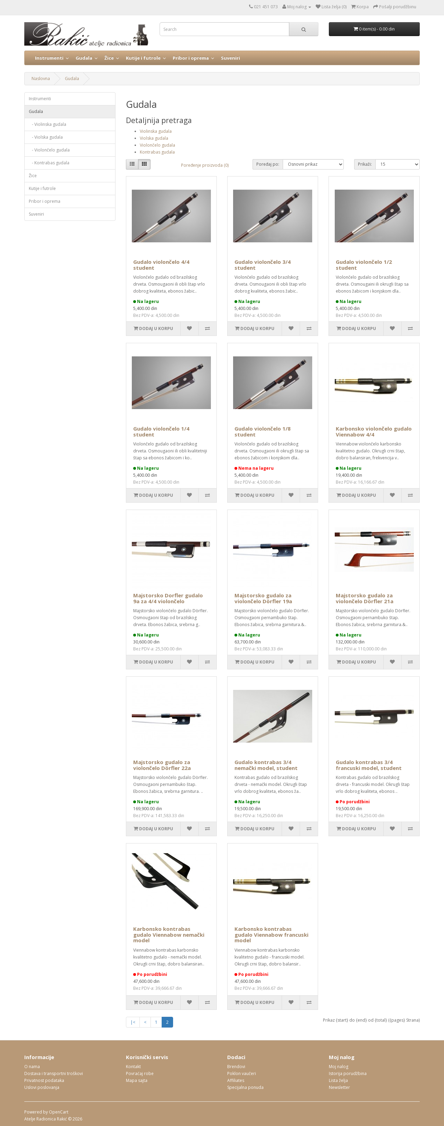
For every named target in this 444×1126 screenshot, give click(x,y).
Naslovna (41, 78)
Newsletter (339, 1087)
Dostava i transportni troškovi (53, 1073)
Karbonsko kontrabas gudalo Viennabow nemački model (168, 934)
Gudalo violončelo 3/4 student (262, 264)
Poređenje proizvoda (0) (205, 165)
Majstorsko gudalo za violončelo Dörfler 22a (162, 765)
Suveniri (230, 58)
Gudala (84, 58)
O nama (32, 1066)
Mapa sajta (136, 1080)
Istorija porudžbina (348, 1073)
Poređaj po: (267, 164)
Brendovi (236, 1066)
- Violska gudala (46, 137)
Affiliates (235, 1080)
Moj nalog (338, 1066)
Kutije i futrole (143, 58)
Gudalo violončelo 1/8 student (262, 431)
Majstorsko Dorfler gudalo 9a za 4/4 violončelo (168, 598)
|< (132, 1022)
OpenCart (58, 1112)
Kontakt (133, 1066)
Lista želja (338, 1080)
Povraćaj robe (140, 1073)
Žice (109, 58)
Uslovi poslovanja (41, 1087)
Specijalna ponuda (245, 1087)
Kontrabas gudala (157, 152)
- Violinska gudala (47, 124)
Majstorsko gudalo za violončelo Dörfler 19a (263, 598)
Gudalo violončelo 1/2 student (364, 264)
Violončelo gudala (157, 145)
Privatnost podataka (44, 1080)
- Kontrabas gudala (49, 163)
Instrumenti (49, 58)
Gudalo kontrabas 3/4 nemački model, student (266, 765)
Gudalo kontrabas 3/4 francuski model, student (369, 765)
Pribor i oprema (191, 58)
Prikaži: (365, 164)
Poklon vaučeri (241, 1073)
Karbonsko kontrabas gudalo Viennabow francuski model (271, 934)
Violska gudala (154, 138)
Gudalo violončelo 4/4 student (161, 264)
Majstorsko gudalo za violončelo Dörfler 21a (364, 598)
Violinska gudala (156, 131)
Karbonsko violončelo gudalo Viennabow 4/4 (374, 431)
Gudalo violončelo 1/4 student (161, 431)
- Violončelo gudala (49, 150)
